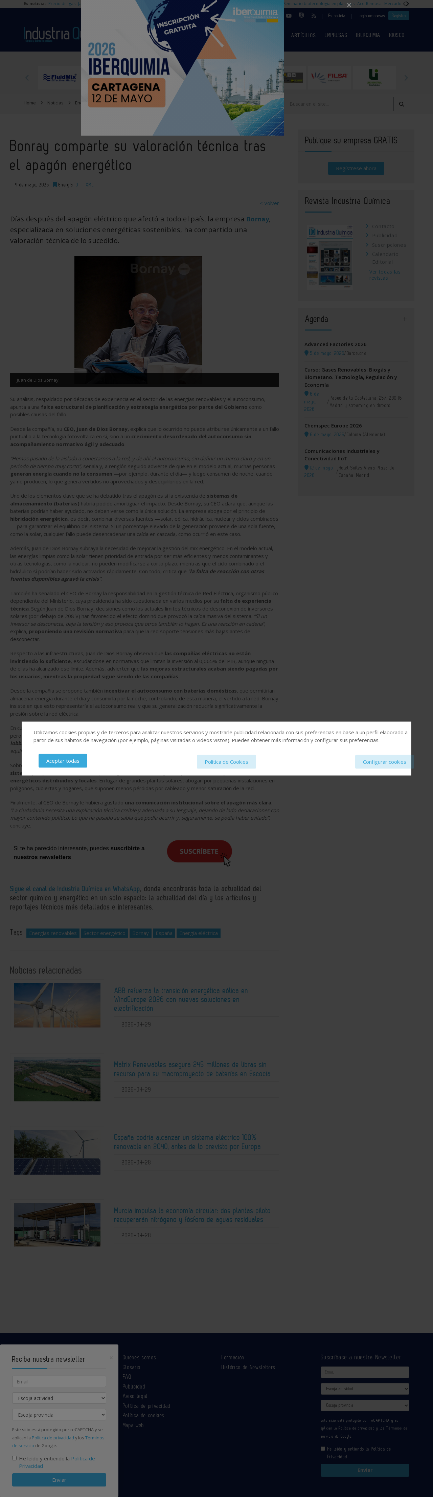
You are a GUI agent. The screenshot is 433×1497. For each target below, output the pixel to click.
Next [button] (406, 77)
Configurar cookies (384, 761)
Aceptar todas (62, 761)
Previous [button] (27, 77)
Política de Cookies (226, 761)
